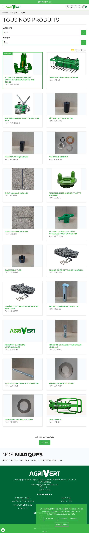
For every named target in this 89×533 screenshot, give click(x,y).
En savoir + (50, 519)
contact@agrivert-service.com (44, 484)
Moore (19, 460)
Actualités (66, 501)
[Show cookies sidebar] (3, 530)
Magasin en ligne (22, 505)
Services (66, 498)
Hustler (7, 460)
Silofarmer (48, 460)
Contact (22, 508)
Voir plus (44, 443)
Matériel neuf (23, 498)
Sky (60, 460)
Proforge (32, 460)
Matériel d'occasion (23, 501)
